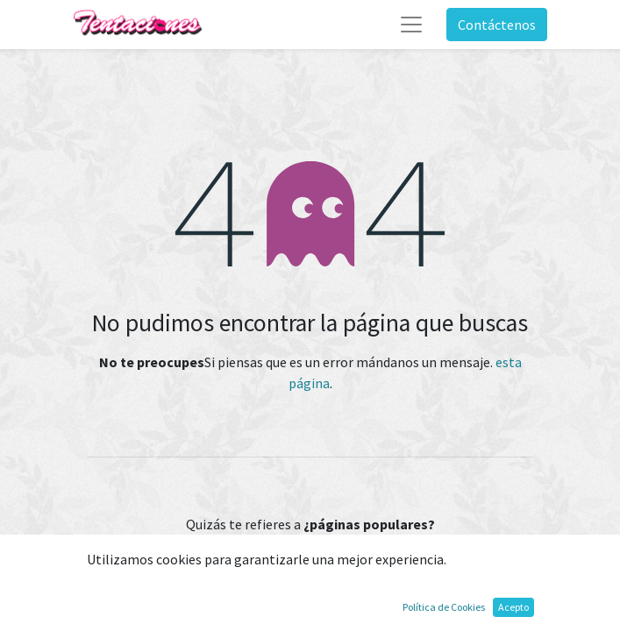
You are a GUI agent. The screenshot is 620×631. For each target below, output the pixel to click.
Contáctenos (497, 24)
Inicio (310, 565)
